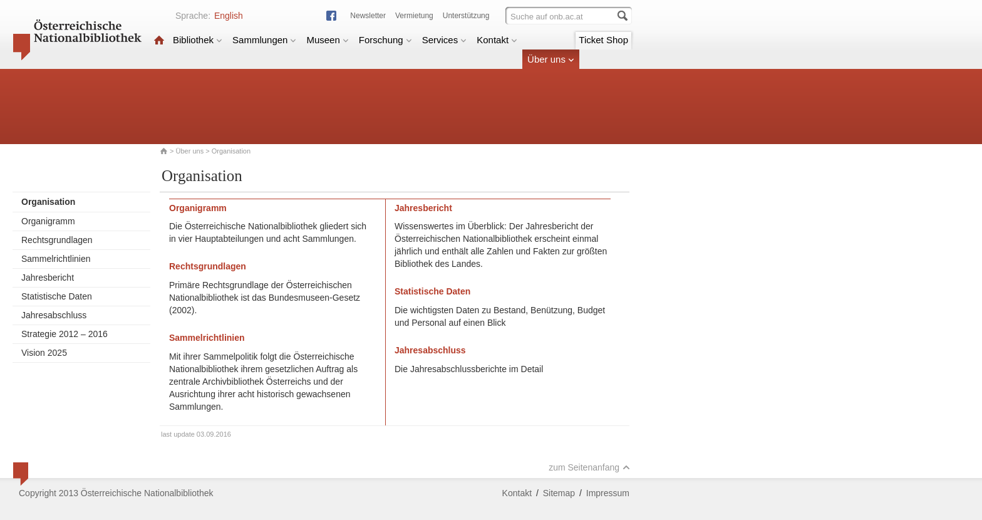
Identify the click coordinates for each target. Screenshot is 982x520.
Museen (327, 39)
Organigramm (48, 221)
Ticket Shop (603, 39)
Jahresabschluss (53, 315)
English (228, 16)
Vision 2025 (44, 353)
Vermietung (414, 15)
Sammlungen (264, 39)
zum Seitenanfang (589, 467)
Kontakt (497, 39)
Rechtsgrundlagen (57, 240)
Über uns (550, 59)
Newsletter (368, 15)
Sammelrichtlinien (55, 259)
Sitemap (559, 493)
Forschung (385, 39)
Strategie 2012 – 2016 (64, 334)
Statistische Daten (56, 296)
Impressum (607, 493)
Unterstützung (466, 15)
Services (444, 39)
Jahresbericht (47, 278)
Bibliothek (197, 39)
